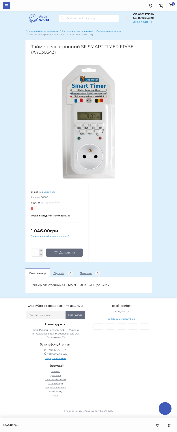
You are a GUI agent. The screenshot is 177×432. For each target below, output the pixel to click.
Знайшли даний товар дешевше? (50, 236)
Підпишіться (75, 314)
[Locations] (150, 5)
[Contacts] (161, 5)
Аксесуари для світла (108, 31)
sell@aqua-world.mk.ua (121, 318)
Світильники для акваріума (77, 31)
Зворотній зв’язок (55, 387)
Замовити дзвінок (143, 21)
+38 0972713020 (143, 18)
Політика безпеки (55, 379)
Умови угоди (55, 383)
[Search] (62, 18)
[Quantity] (35, 253)
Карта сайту (55, 391)
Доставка (55, 375)
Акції (55, 395)
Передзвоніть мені (55, 358)
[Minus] (41, 255)
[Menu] (6, 5)
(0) (42, 202)
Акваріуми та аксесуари (45, 31)
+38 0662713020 (143, 14)
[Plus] (41, 251)
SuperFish (49, 191)
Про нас (55, 371)
